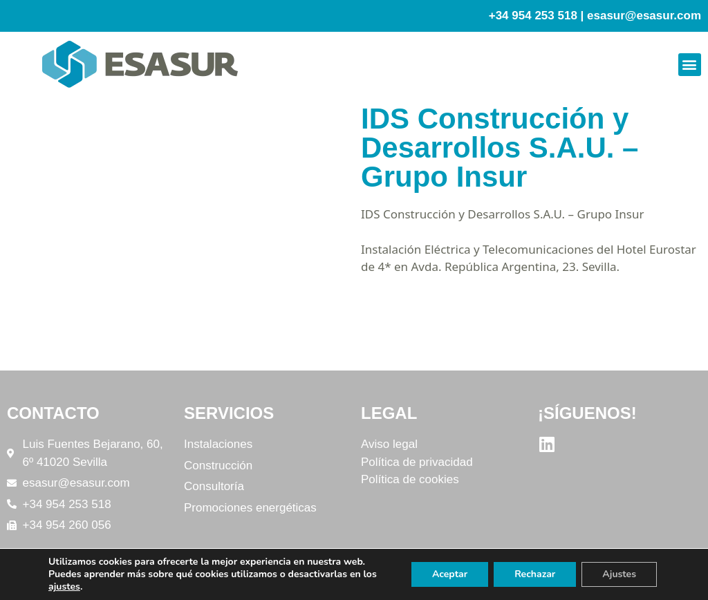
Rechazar (534, 574)
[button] (689, 64)
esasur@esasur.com (644, 15)
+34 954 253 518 (533, 15)
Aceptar (449, 574)
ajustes (64, 587)
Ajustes (619, 574)
